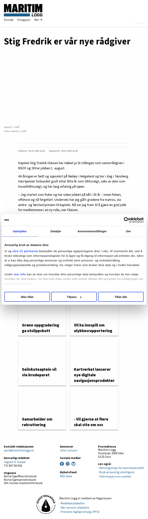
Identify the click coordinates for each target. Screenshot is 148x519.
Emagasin (23, 20)
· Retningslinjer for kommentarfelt (121, 468)
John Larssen (68, 450)
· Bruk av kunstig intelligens (116, 472)
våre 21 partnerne (25, 251)
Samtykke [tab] (20, 231)
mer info (20, 274)
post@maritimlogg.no (19, 450)
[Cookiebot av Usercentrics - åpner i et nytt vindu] (127, 220)
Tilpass (74, 297)
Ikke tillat (27, 297)
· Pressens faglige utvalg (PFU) (79, 512)
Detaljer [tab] (55, 231)
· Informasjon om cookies (114, 476)
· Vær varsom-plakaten (74, 507)
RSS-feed (66, 476)
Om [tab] (128, 231)
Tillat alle (121, 297)
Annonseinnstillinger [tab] (92, 231)
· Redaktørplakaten (72, 503)
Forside (8, 20)
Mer (38, 20)
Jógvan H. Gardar (15, 462)
